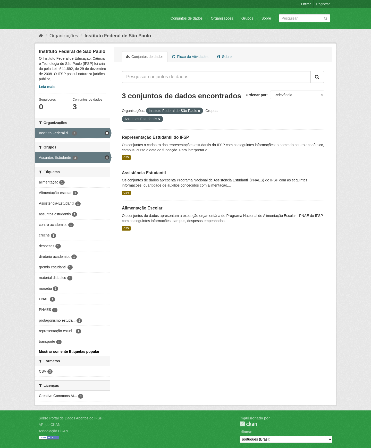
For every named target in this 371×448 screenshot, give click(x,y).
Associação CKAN (53, 431)
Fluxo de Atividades (190, 57)
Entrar (306, 4)
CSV (126, 157)
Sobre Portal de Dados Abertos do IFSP (70, 418)
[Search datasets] (304, 18)
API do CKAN (50, 425)
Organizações (222, 18)
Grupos (247, 18)
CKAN (248, 424)
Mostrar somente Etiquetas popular (69, 351)
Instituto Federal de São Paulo (118, 35)
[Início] (41, 35)
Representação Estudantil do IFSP (155, 137)
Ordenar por (256, 95)
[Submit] (325, 18)
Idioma (245, 432)
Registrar (323, 4)
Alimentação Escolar (142, 208)
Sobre (266, 18)
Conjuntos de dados (187, 18)
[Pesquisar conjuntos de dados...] (216, 77)
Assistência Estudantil (144, 173)
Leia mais (47, 87)
